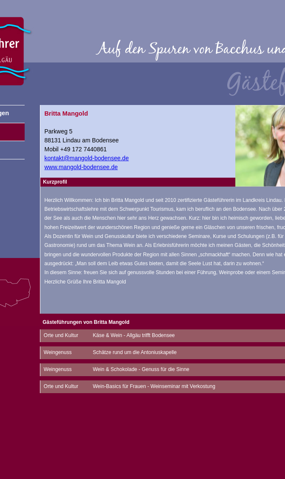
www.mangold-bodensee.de (81, 167)
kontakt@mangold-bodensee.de (87, 158)
